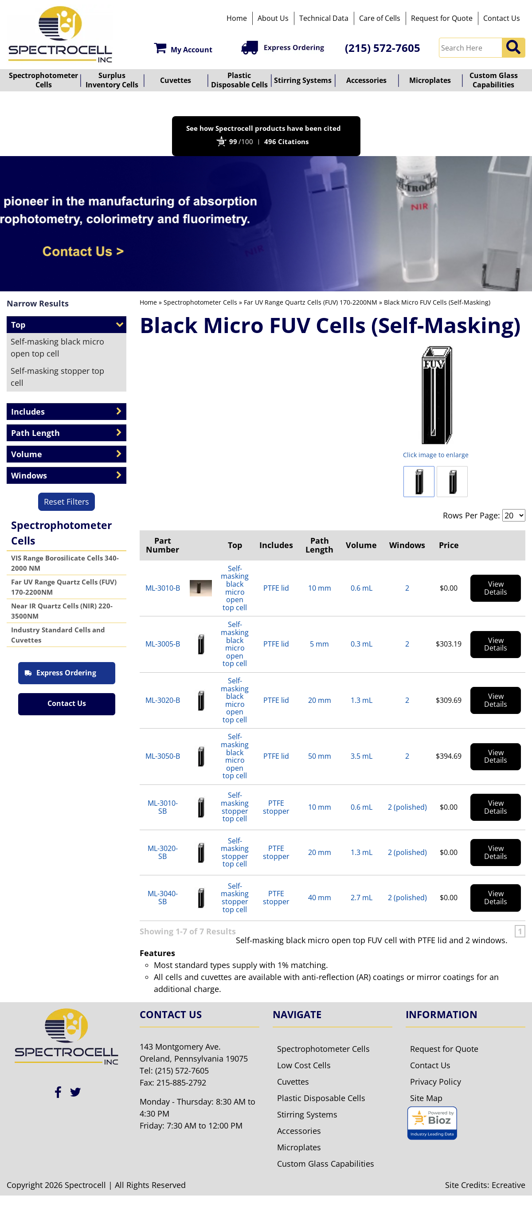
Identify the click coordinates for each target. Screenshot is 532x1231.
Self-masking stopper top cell (57, 376)
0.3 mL (361, 644)
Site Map (426, 1114)
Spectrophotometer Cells (43, 80)
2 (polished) (407, 807)
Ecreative (508, 1201)
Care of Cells (379, 18)
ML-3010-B (162, 588)
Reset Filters (66, 501)
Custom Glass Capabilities (493, 80)
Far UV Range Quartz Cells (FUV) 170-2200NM (64, 586)
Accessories (366, 80)
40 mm (319, 897)
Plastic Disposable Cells (239, 80)
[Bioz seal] (432, 1140)
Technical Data (323, 18)
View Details (495, 588)
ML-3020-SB (163, 852)
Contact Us (501, 18)
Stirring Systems (303, 80)
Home (237, 18)
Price (449, 545)
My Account (183, 48)
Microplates (430, 80)
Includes (276, 545)
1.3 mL (361, 700)
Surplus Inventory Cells (112, 80)
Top (235, 545)
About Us (273, 18)
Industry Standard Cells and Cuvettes (58, 634)
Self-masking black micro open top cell (57, 347)
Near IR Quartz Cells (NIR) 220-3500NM (62, 610)
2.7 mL (361, 897)
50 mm (319, 756)
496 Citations (286, 141)
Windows (407, 545)
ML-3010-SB (163, 807)
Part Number (162, 545)
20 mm (319, 700)
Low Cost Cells (304, 1081)
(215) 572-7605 (382, 47)
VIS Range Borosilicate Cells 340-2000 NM (65, 562)
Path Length (319, 545)
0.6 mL (361, 588)
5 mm (319, 644)
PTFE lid (276, 588)
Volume (361, 545)
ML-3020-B (162, 700)
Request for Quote (442, 18)
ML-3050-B (162, 756)
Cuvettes (175, 80)
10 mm (319, 588)
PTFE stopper (276, 807)
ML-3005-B (162, 644)
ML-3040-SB (163, 897)
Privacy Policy (435, 1098)
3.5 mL (361, 756)
